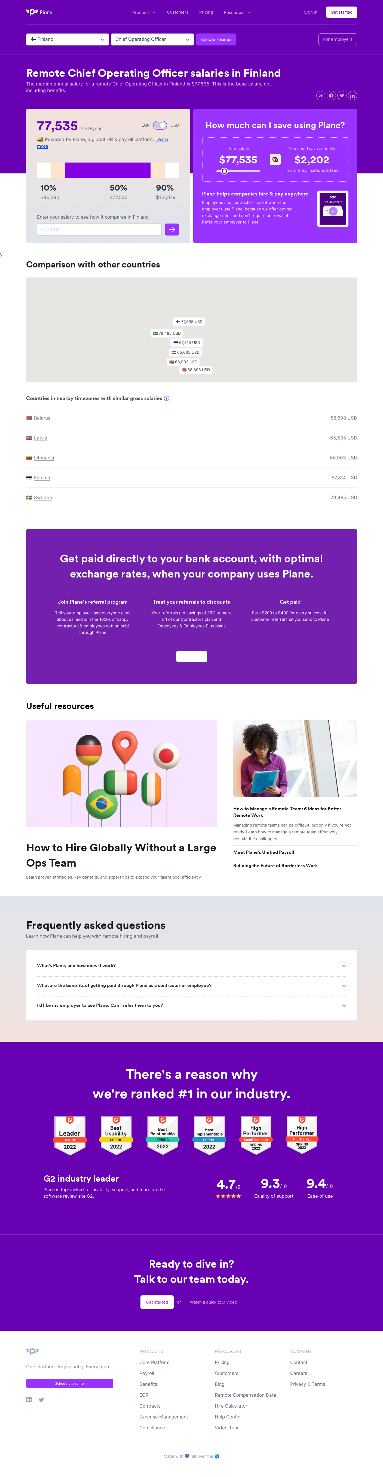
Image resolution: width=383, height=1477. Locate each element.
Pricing (206, 12)
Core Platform (154, 1362)
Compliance (152, 1427)
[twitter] (342, 95)
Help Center (228, 1417)
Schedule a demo (69, 1383)
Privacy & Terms (307, 1384)
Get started (342, 12)
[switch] (160, 125)
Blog (219, 1384)
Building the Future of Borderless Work (275, 865)
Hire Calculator (231, 1406)
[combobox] (31, 39)
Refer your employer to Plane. (231, 222)
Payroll (146, 1373)
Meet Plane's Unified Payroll (263, 852)
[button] (191, 325)
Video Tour (227, 1427)
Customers (177, 12)
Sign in (310, 12)
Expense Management (163, 1417)
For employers (338, 39)
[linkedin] (352, 95)
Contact (298, 1362)
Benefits (148, 1384)
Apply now (192, 659)
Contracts (150, 1406)
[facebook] (331, 95)
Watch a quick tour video (213, 1302)
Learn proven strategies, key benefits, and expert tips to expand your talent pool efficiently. (114, 877)
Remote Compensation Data (245, 1395)
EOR (144, 1395)
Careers (298, 1373)
